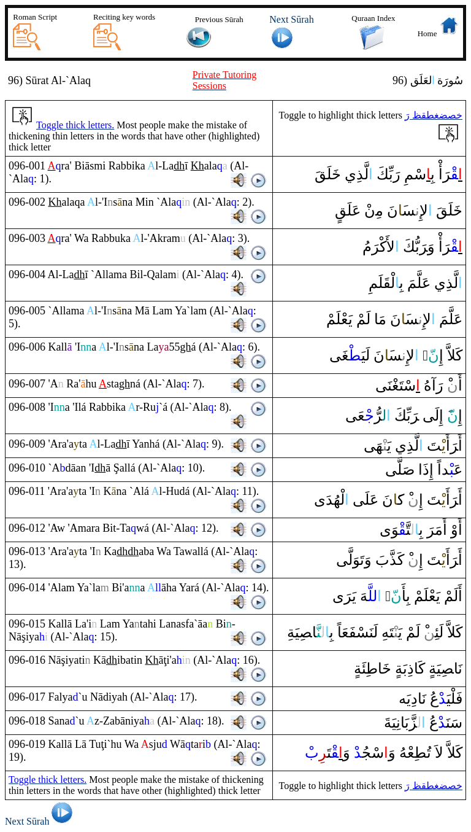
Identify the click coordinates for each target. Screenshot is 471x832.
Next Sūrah (41, 821)
